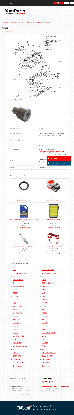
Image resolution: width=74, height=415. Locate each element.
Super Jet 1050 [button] (47, 356)
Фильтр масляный (53, 194)
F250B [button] (15, 333)
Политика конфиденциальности (21, 395)
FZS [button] (14, 303)
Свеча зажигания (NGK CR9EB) (24, 247)
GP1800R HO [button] (18, 356)
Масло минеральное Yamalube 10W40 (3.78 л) (24, 220)
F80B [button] (15, 290)
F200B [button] (44, 313)
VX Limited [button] (17, 343)
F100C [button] (44, 296)
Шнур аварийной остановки (53, 247)
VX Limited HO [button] (18, 363)
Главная (5, 22)
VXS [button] (43, 293)
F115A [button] (44, 280)
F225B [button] (15, 330)
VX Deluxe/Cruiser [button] (20, 346)
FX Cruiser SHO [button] (48, 270)
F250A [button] (15, 326)
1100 (23, 22)
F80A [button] (44, 306)
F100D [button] (44, 286)
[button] (13, 3)
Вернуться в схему (8, 32)
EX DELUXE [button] (17, 313)
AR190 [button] (44, 346)
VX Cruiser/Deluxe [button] (49, 273)
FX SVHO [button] (16, 323)
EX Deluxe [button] (17, 366)
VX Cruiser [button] (46, 359)
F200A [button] (15, 316)
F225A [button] (44, 316)
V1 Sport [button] (45, 343)
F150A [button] (15, 300)
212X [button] (43, 349)
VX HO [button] (15, 353)
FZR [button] (14, 270)
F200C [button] (44, 326)
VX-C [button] (44, 336)
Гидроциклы (15, 22)
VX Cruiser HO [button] (18, 336)
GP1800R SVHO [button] (48, 283)
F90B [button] (15, 293)
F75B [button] (44, 290)
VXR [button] (14, 339)
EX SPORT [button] (17, 320)
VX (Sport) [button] (17, 306)
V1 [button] (43, 276)
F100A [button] (15, 310)
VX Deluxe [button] (46, 363)
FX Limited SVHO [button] (48, 333)
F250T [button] (44, 323)
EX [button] (14, 283)
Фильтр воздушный (53, 219)
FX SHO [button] (45, 300)
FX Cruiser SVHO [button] (19, 273)
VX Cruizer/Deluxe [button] (49, 353)
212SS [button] (15, 349)
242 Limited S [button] (18, 280)
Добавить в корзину (23, 200)
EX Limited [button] (17, 359)
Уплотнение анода (24, 194)
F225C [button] (44, 330)
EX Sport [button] (45, 366)
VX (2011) (29, 22)
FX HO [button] (44, 303)
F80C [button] (44, 310)
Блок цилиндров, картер (43, 22)
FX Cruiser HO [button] (18, 286)
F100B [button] (15, 296)
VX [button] (14, 276)
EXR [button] (43, 320)
